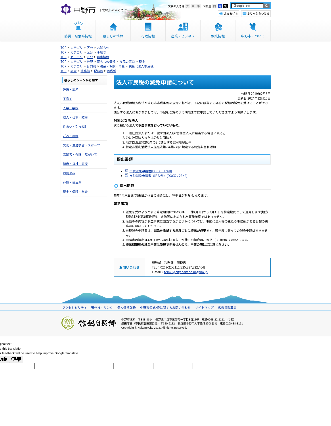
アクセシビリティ (74, 307)
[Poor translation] (16, 359)
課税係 (111, 71)
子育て (67, 98)
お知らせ (103, 47)
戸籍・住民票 (72, 182)
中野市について (253, 35)
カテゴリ (77, 47)
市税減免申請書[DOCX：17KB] (151, 171)
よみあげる (231, 13)
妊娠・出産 (70, 89)
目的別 (91, 66)
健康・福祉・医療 (75, 163)
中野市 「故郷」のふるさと (95, 9)
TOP (64, 47)
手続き (101, 52)
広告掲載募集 (227, 307)
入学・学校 (70, 108)
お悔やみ (69, 173)
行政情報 (148, 35)
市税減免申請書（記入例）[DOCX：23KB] (159, 175)
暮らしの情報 (113, 35)
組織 (74, 71)
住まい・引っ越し (75, 126)
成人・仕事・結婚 (75, 117)
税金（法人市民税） (143, 66)
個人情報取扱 (126, 307)
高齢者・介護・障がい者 (80, 154)
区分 (90, 47)
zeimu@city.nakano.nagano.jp (186, 272)
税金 (142, 61)
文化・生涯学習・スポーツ (81, 145)
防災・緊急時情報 (78, 35)
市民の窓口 (127, 61)
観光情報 (218, 35)
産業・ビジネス (183, 35)
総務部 (85, 71)
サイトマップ (204, 307)
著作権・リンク (102, 307)
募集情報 (103, 57)
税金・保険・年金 (112, 66)
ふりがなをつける (258, 13)
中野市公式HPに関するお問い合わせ (165, 307)
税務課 (98, 71)
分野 (90, 61)
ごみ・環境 (70, 136)
